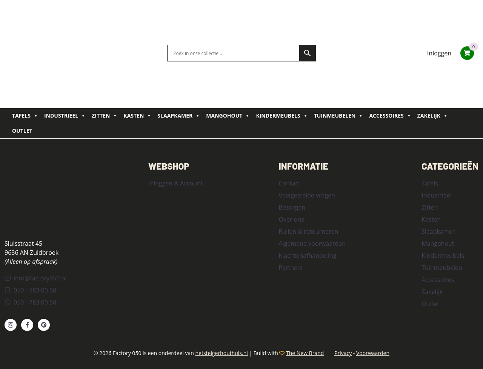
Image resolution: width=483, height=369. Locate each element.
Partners (290, 267)
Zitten (104, 115)
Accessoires (390, 115)
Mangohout (228, 115)
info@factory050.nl (36, 278)
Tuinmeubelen (338, 115)
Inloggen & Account (175, 183)
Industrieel (65, 115)
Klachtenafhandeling (307, 255)
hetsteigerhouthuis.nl (221, 353)
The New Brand (305, 353)
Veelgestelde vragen (306, 195)
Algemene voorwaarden (312, 243)
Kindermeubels (282, 115)
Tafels (25, 115)
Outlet (22, 130)
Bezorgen (291, 207)
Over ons (291, 219)
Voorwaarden (372, 353)
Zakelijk (432, 115)
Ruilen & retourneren (308, 231)
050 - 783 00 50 (30, 290)
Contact (289, 183)
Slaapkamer (178, 115)
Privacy (343, 353)
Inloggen (439, 53)
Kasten (137, 115)
